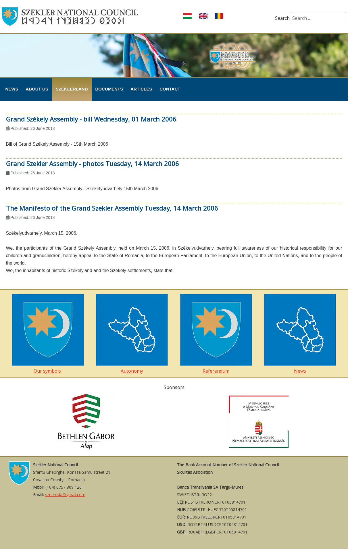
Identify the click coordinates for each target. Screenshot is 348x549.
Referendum (216, 334)
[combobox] (318, 18)
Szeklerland (72, 88)
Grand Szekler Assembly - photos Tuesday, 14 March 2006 (92, 163)
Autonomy (132, 334)
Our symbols (48, 334)
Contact (169, 88)
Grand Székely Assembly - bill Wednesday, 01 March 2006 (91, 119)
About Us (37, 88)
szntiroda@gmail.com (65, 494)
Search (282, 18)
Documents (109, 88)
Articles (141, 88)
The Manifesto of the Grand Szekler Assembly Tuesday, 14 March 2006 (112, 208)
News (11, 88)
